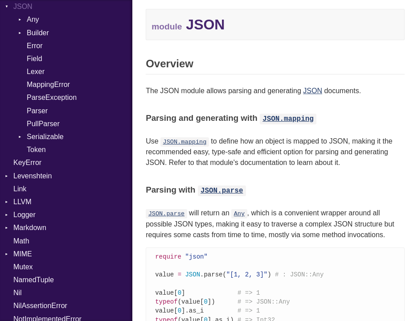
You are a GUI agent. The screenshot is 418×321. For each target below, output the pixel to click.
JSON (23, 6)
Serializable (45, 136)
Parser (37, 111)
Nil (17, 292)
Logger (24, 214)
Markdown (29, 227)
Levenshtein (32, 176)
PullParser (43, 124)
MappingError (48, 84)
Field (34, 58)
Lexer (36, 71)
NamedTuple (33, 280)
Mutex (23, 267)
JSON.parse (222, 191)
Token (36, 149)
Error (35, 45)
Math (21, 241)
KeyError (27, 162)
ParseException (52, 97)
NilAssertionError (40, 305)
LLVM (22, 202)
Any (33, 19)
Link (19, 189)
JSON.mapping (288, 119)
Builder (38, 33)
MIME (22, 254)
